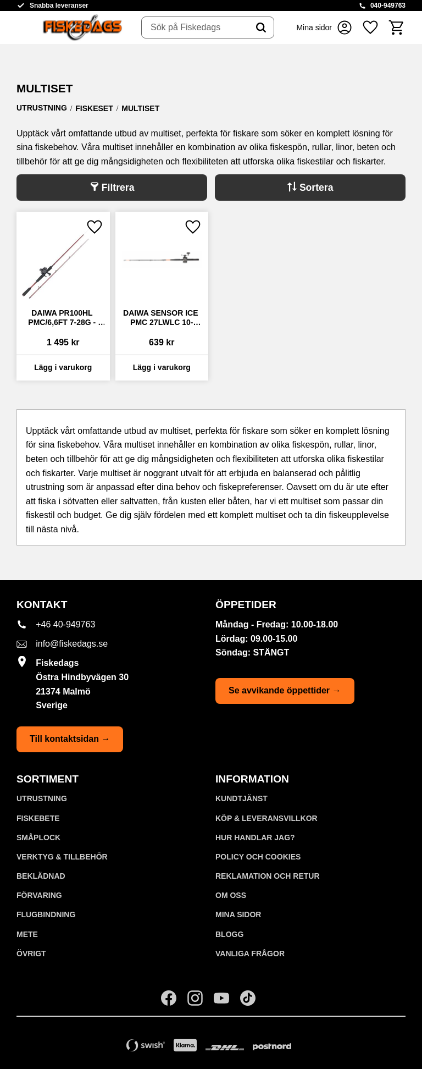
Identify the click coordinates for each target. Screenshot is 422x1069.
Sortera (316, 187)
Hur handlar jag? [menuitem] (255, 837)
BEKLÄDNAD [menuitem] (40, 876)
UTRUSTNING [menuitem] (41, 798)
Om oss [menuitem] (230, 895)
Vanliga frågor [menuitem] (250, 953)
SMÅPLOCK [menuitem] (38, 837)
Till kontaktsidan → (70, 738)
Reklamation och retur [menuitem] (267, 876)
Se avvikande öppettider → (285, 690)
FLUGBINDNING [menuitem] (45, 914)
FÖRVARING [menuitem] (39, 895)
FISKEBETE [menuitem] (38, 818)
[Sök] (261, 27)
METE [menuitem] (27, 934)
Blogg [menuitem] (229, 934)
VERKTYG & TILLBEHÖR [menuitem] (62, 856)
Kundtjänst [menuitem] (241, 798)
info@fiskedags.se (72, 643)
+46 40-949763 (65, 624)
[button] (370, 27)
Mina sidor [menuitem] (238, 914)
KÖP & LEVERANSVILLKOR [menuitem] (266, 818)
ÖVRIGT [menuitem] (31, 953)
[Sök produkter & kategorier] (195, 27)
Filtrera (118, 187)
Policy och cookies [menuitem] (258, 856)
